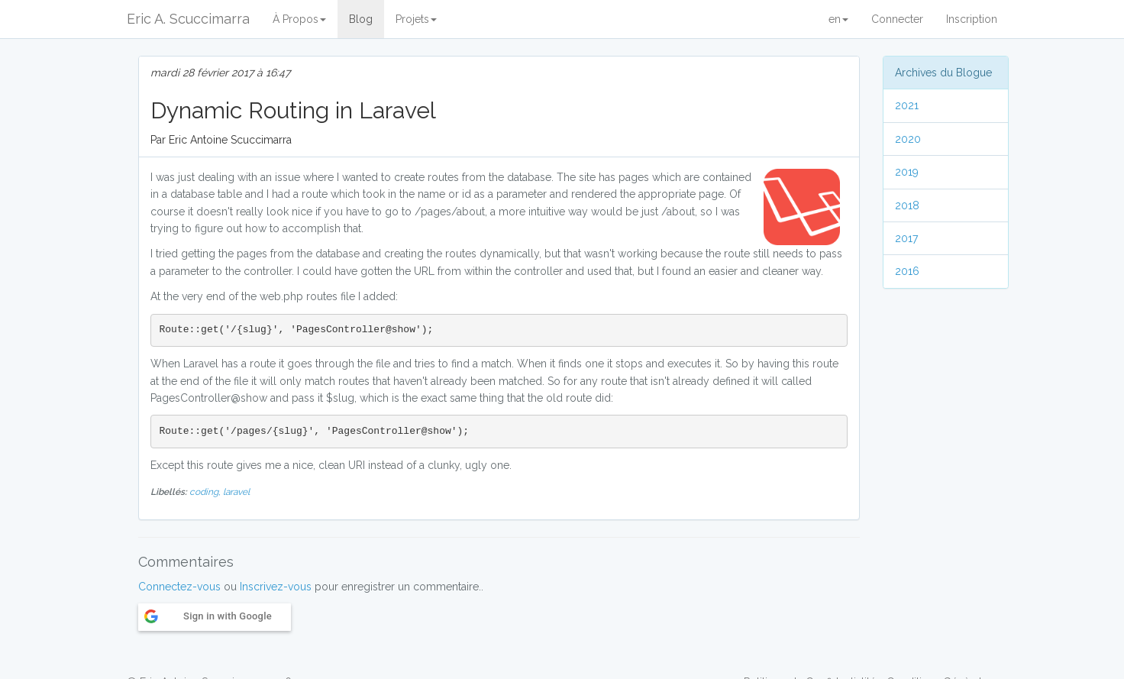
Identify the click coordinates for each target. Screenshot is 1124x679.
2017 (906, 238)
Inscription (971, 19)
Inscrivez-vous (276, 586)
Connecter (897, 19)
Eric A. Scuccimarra (188, 19)
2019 (907, 172)
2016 (907, 271)
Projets (416, 19)
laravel (236, 492)
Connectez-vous (179, 586)
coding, (206, 492)
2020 (908, 139)
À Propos (299, 19)
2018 (907, 205)
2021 (907, 105)
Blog (361, 19)
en (838, 19)
